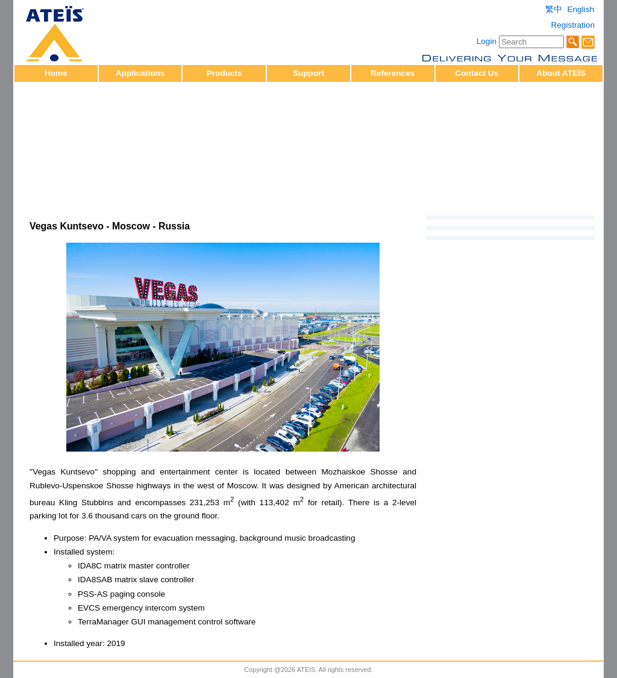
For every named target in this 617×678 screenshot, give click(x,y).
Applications (140, 73)
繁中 (553, 9)
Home (56, 73)
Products (224, 73)
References (393, 73)
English (580, 9)
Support (308, 73)
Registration (573, 25)
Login (486, 41)
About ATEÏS (561, 73)
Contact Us (476, 73)
